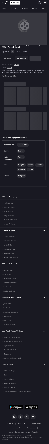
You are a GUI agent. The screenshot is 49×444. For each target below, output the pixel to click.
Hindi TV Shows (8, 203)
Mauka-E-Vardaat (9, 388)
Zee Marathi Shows (10, 279)
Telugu (16, 64)
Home (4, 9)
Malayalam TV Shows (10, 220)
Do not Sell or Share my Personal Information (23, 432)
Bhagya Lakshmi (9, 379)
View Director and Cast (9, 76)
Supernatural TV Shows (11, 258)
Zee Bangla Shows (9, 291)
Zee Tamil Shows (9, 287)
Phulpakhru (7, 354)
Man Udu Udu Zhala (10, 350)
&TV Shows (7, 274)
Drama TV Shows (9, 237)
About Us (10, 424)
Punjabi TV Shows (9, 224)
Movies (34, 9)
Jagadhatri (6, 51)
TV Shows (24, 9)
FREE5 (44, 9)
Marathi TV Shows (9, 207)
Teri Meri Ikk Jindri (9, 325)
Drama (9, 67)
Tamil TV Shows (9, 211)
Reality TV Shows (9, 253)
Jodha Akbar (7, 304)
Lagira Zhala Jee (9, 346)
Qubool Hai (7, 320)
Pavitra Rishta (8, 316)
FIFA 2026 (14, 9)
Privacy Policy (36, 424)
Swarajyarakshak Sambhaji (12, 358)
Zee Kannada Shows (10, 283)
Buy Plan (15, 2)
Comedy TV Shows (9, 249)
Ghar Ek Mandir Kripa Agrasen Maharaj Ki (17, 392)
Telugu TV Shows (9, 216)
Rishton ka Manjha (9, 371)
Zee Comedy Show (10, 383)
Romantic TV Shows (10, 241)
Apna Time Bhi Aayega (11, 312)
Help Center (22, 424)
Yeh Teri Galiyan (9, 308)
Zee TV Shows (8, 270)
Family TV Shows (9, 245)
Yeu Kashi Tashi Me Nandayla (13, 341)
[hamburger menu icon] (45, 2)
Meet (5, 375)
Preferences (31, 428)
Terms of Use (17, 428)
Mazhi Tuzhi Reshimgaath (12, 337)
